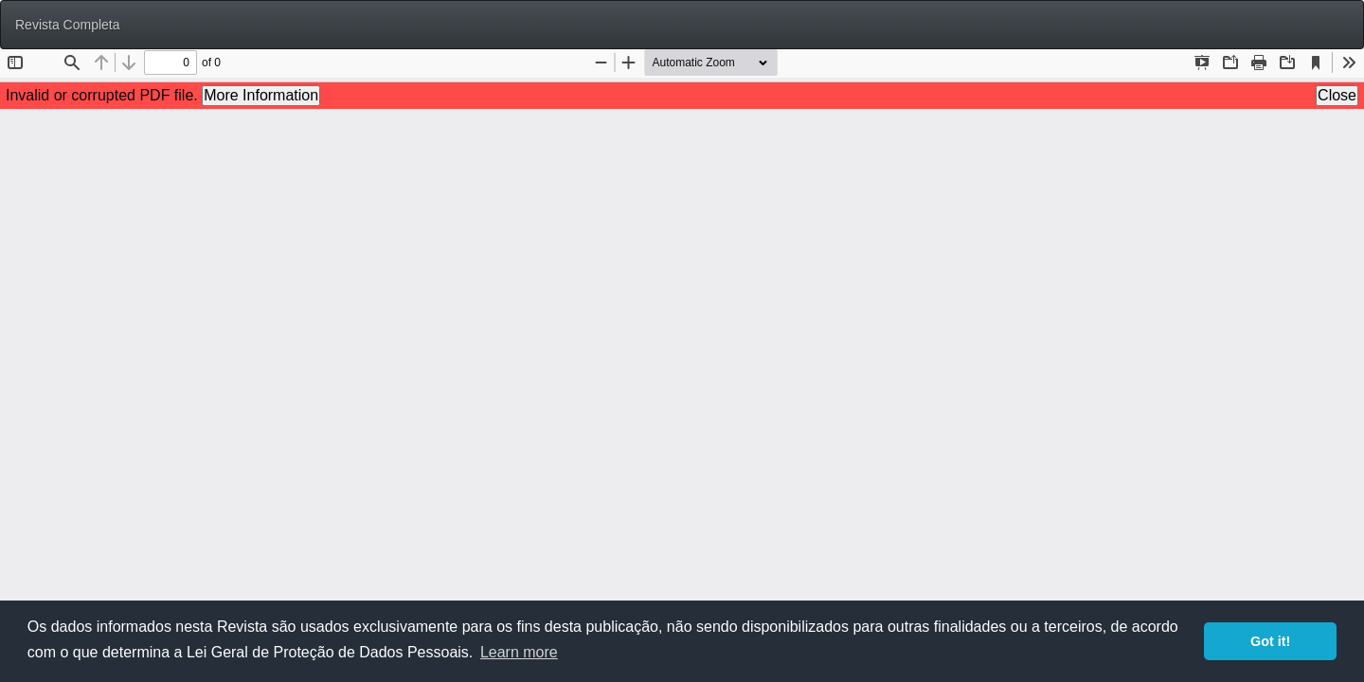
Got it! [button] (1270, 641)
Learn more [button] (519, 652)
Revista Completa (67, 24)
